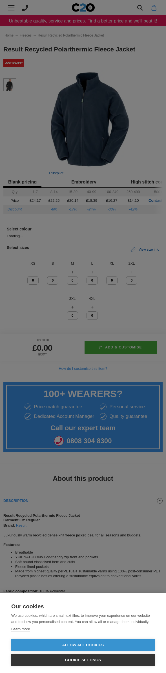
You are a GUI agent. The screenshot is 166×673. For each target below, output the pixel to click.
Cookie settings (83, 660)
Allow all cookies (83, 645)
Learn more (20, 629)
